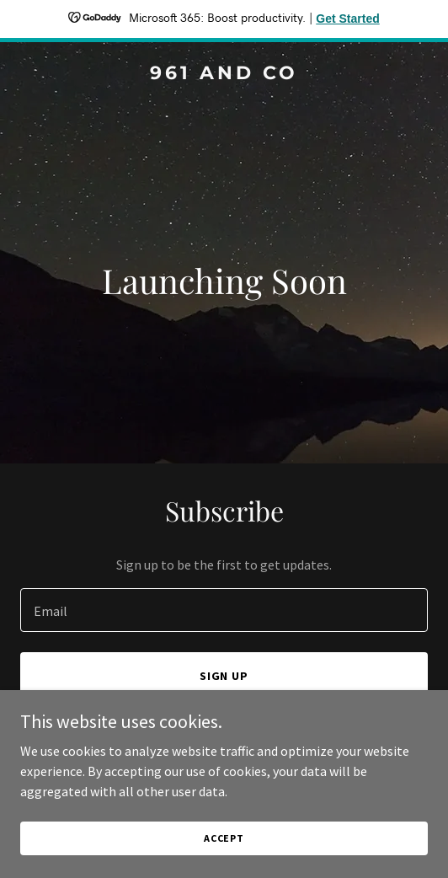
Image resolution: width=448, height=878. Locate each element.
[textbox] (224, 610)
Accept (224, 838)
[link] (224, 74)
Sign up (224, 675)
